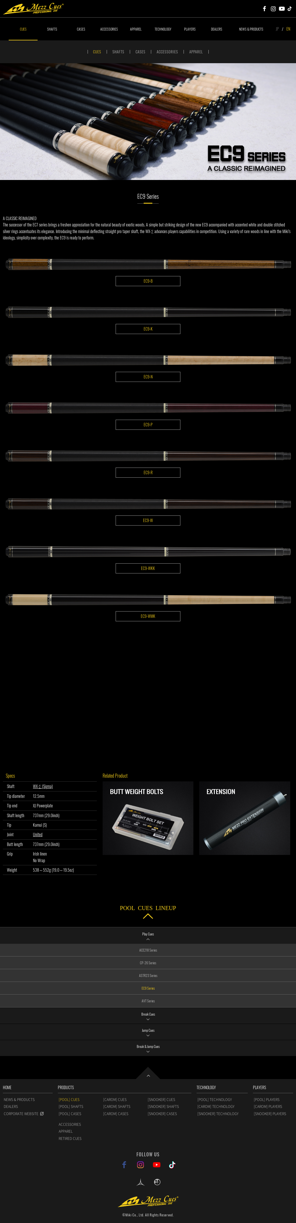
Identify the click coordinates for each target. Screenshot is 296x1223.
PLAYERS (190, 29)
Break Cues (148, 1014)
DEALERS (216, 29)
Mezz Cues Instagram (273, 9)
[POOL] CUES (69, 1099)
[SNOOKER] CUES (161, 1099)
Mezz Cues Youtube (282, 9)
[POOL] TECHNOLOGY (214, 1099)
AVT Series (148, 1000)
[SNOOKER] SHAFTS (163, 1106)
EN (288, 29)
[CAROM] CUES (115, 1099)
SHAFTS (52, 29)
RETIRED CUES (70, 1138)
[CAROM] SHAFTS (116, 1106)
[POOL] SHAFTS (71, 1106)
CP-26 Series (148, 962)
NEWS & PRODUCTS (251, 29)
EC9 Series (148, 988)
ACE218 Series (148, 950)
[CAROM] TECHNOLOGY (215, 1106)
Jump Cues (148, 1030)
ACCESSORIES (109, 29)
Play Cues (148, 933)
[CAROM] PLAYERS (268, 1106)
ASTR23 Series (148, 975)
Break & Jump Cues (148, 1046)
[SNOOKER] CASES (162, 1113)
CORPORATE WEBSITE (21, 1113)
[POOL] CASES (70, 1113)
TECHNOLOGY (163, 29)
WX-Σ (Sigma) (43, 786)
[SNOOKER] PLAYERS (270, 1113)
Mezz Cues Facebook (264, 9)
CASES (81, 29)
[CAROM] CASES (115, 1113)
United (37, 834)
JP (277, 29)
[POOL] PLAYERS (267, 1099)
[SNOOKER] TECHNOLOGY (217, 1113)
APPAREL (136, 29)
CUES (23, 29)
